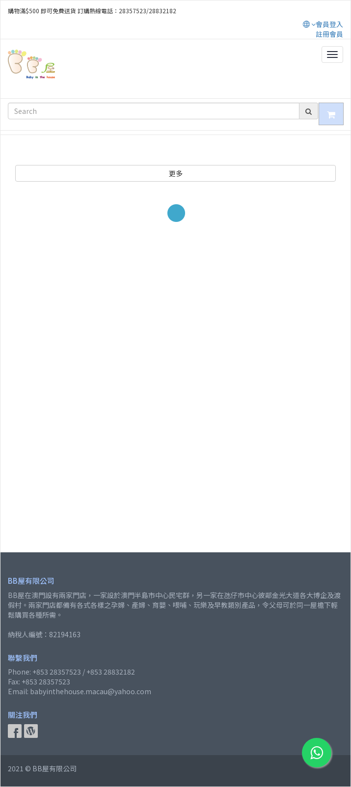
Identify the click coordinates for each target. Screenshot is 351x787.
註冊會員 (329, 34)
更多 (176, 173)
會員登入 (329, 24)
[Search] (153, 111)
